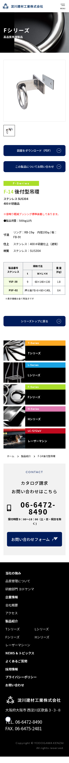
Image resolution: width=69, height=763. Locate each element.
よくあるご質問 (16, 661)
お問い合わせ (14, 685)
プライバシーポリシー (21, 676)
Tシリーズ (12, 629)
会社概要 (11, 605)
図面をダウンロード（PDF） (34, 150)
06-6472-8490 (38, 508)
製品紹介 (26, 456)
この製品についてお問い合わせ (34, 166)
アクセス (11, 612)
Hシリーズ (42, 637)
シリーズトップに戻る (34, 321)
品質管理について (17, 580)
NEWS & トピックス (19, 653)
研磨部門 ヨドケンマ (19, 588)
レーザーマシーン (17, 644)
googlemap (21, 719)
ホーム (10, 456)
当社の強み (13, 573)
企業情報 (11, 597)
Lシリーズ (42, 629)
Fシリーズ (12, 637)
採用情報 (11, 669)
